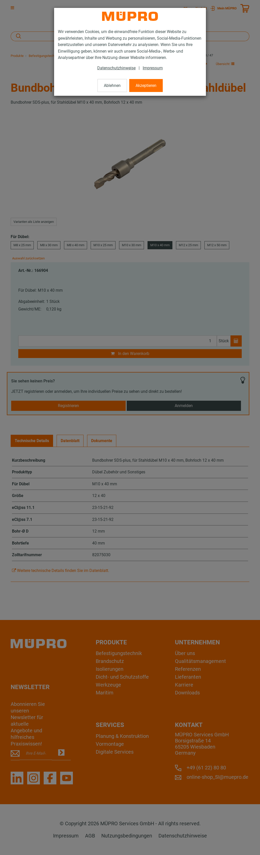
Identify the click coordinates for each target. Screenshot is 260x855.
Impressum (153, 68)
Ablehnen (112, 85)
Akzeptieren (146, 85)
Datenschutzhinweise (116, 68)
